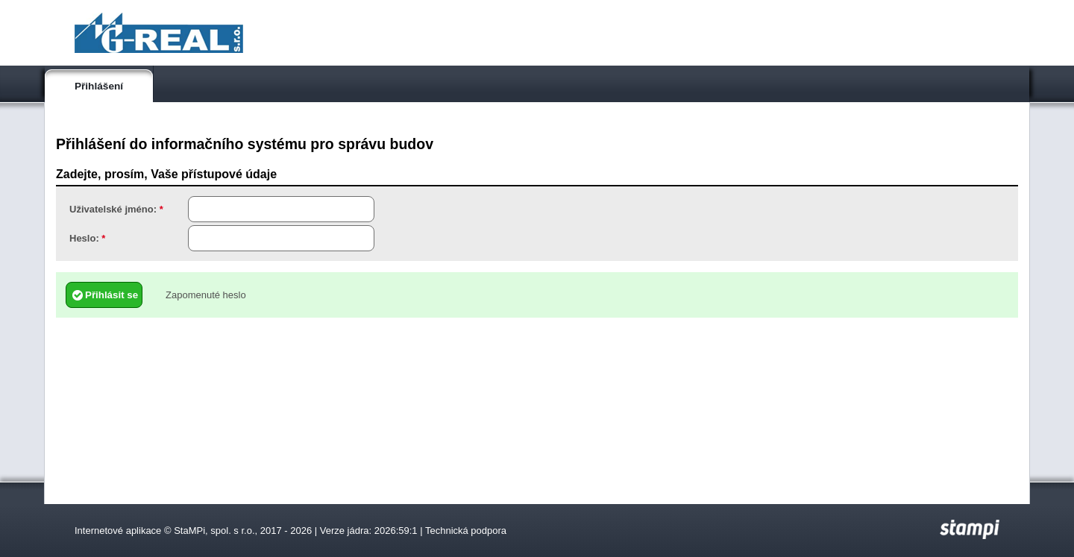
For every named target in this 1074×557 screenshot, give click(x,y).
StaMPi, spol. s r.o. (214, 530)
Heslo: (87, 238)
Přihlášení (99, 86)
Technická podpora (465, 530)
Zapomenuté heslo (206, 294)
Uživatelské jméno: (116, 209)
